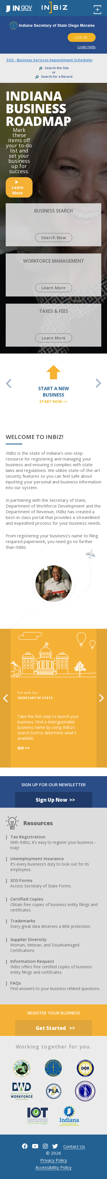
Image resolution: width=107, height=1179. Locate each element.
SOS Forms (21, 880)
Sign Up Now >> (55, 800)
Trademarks (22, 921)
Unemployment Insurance (37, 858)
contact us (74, 1146)
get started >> (55, 1028)
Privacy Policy (53, 1160)
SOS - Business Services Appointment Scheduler (49, 60)
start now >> (53, 401)
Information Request (32, 961)
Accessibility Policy (53, 1167)
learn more (17, 188)
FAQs (15, 983)
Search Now (53, 237)
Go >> (23, 748)
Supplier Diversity (28, 939)
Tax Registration (27, 837)
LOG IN (81, 37)
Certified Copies (26, 899)
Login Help (87, 46)
